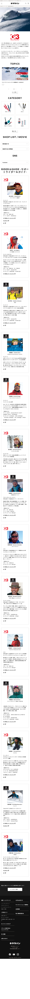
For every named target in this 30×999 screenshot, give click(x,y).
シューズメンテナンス (5, 903)
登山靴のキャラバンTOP (3, 6)
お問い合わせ (4, 938)
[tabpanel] (15, 76)
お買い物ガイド (4, 915)
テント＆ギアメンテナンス (6, 907)
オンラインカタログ (5, 917)
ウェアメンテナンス (5, 905)
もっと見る (15, 92)
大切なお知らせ (19, 900)
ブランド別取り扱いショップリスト (6, 928)
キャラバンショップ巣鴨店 (22, 904)
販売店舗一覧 (6, 144)
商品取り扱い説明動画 (8, 149)
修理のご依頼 (3, 909)
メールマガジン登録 (14, 889)
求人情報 (3, 934)
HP (3, 223)
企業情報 (18, 909)
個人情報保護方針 (20, 913)
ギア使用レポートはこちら (8, 218)
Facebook (5, 162)
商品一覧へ (15, 131)
